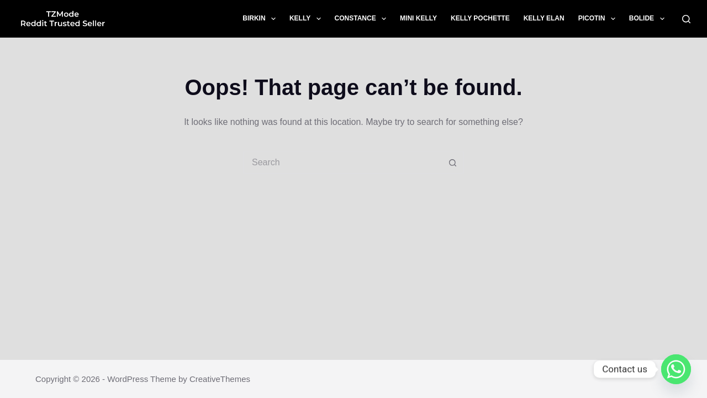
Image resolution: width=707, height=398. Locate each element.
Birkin (261, 18)
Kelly (307, 18)
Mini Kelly (418, 18)
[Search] (686, 19)
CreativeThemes (219, 379)
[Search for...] (342, 162)
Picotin (599, 18)
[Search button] (453, 162)
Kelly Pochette (480, 18)
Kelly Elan (544, 18)
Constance (363, 18)
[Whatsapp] (676, 369)
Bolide (649, 18)
